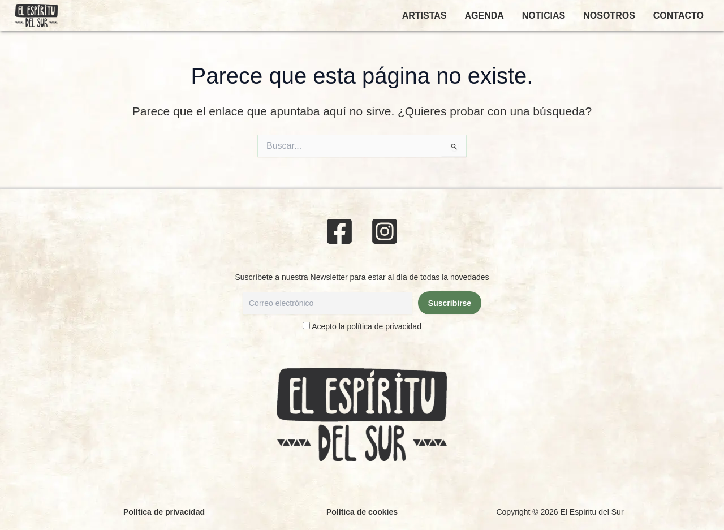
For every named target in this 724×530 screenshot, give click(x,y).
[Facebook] (339, 231)
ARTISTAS (424, 15)
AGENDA (483, 15)
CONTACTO (678, 15)
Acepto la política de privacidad (366, 326)
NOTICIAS (543, 15)
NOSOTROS (609, 15)
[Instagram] (384, 231)
